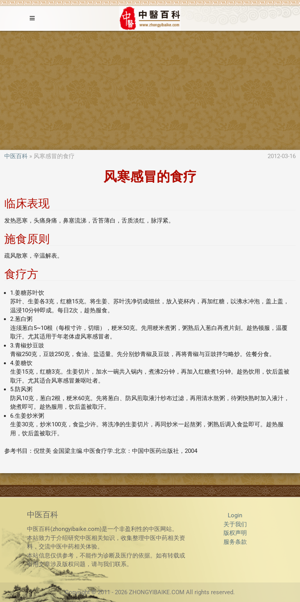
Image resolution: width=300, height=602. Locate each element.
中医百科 (16, 156)
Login (235, 515)
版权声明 (235, 532)
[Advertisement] (150, 89)
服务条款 (235, 541)
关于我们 (235, 524)
